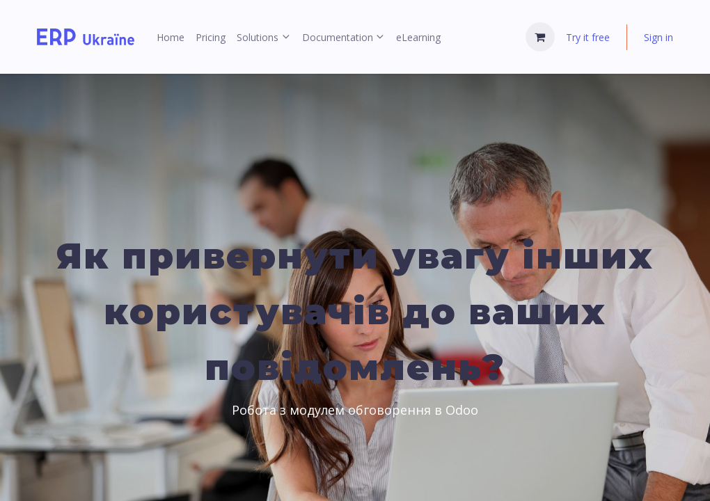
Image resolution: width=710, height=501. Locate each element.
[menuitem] (170, 37)
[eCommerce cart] (540, 36)
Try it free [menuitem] (588, 37)
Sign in (658, 37)
